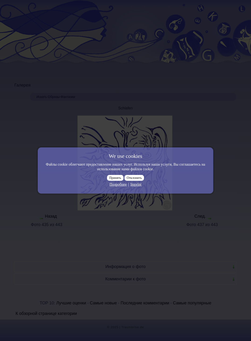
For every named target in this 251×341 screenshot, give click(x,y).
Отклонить (134, 178)
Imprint (135, 184)
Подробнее (118, 184)
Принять (115, 178)
